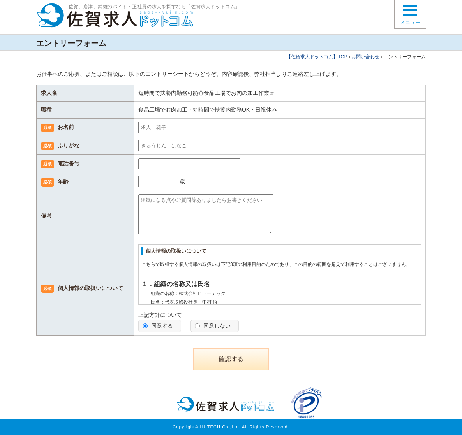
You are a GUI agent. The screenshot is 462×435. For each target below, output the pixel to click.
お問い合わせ (365, 56)
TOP (316, 56)
